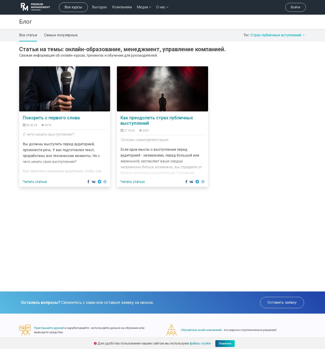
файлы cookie (200, 343)
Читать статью (35, 182)
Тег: (275, 35)
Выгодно (99, 7)
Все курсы (73, 7)
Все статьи (28, 35)
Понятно (225, 343)
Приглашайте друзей (49, 328)
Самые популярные (61, 35)
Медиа (144, 7)
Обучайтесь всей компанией (201, 330)
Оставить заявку (282, 302)
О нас (162, 7)
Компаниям (122, 7)
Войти (295, 7)
